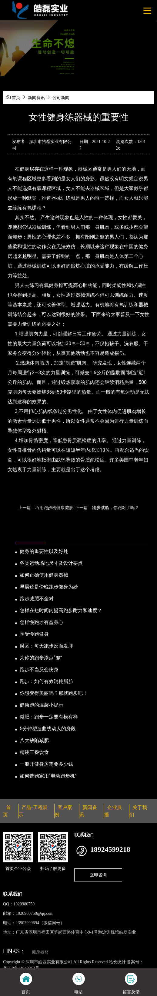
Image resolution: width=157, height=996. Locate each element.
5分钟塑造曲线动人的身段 (48, 728)
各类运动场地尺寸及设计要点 (51, 563)
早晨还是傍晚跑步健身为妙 (49, 587)
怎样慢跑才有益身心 (41, 622)
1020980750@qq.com (35, 913)
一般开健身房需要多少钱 (46, 764)
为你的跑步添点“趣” (41, 658)
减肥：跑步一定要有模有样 (49, 717)
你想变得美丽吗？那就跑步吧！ (54, 693)
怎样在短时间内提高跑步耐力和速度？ (61, 610)
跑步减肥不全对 (37, 598)
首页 (16, 97)
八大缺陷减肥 (34, 740)
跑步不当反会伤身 (39, 669)
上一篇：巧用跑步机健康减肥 (45, 507)
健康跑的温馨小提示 (41, 705)
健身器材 (40, 952)
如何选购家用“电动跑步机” (48, 776)
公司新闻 (60, 97)
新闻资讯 (36, 97)
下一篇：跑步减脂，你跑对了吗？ (107, 507)
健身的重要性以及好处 (44, 551)
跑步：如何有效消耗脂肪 (46, 681)
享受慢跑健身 (34, 634)
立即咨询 (98, 874)
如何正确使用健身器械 (44, 575)
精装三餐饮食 (34, 752)
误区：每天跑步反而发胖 (46, 646)
